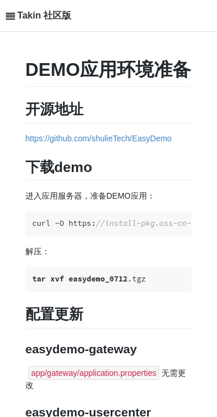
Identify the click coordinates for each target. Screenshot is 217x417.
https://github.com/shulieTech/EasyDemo (98, 138)
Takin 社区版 (44, 15)
